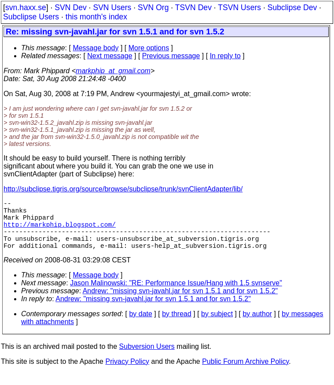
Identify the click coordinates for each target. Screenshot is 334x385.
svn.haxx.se (25, 7)
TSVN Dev (193, 7)
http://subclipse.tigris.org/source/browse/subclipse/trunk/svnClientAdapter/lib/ (123, 189)
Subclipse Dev (292, 7)
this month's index (96, 16)
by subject (217, 326)
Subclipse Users (31, 16)
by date (140, 326)
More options (148, 48)
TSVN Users (239, 7)
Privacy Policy (127, 374)
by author (257, 326)
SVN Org (153, 7)
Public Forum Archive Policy (245, 374)
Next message (109, 56)
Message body (95, 48)
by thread (176, 326)
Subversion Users (147, 359)
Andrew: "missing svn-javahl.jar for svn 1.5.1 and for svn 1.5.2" (180, 303)
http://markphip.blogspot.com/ (60, 231)
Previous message (171, 56)
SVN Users (112, 7)
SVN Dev (70, 7)
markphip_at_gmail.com (113, 71)
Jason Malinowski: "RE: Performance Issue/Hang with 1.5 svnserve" (176, 295)
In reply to (225, 56)
